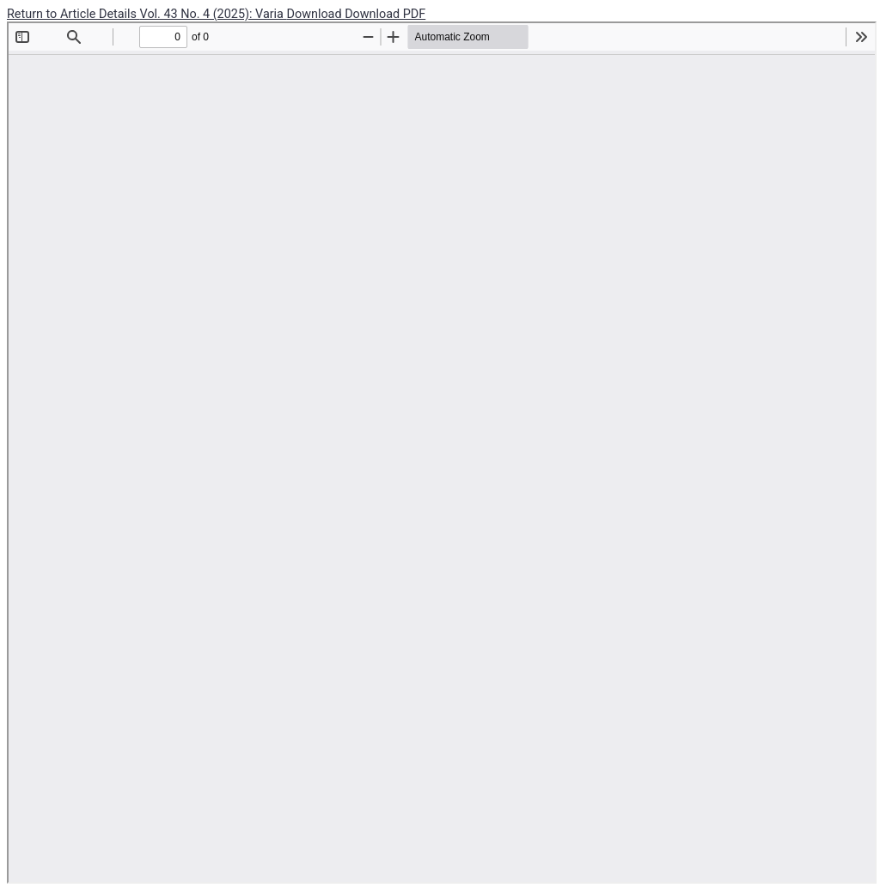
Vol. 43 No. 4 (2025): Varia (213, 14)
